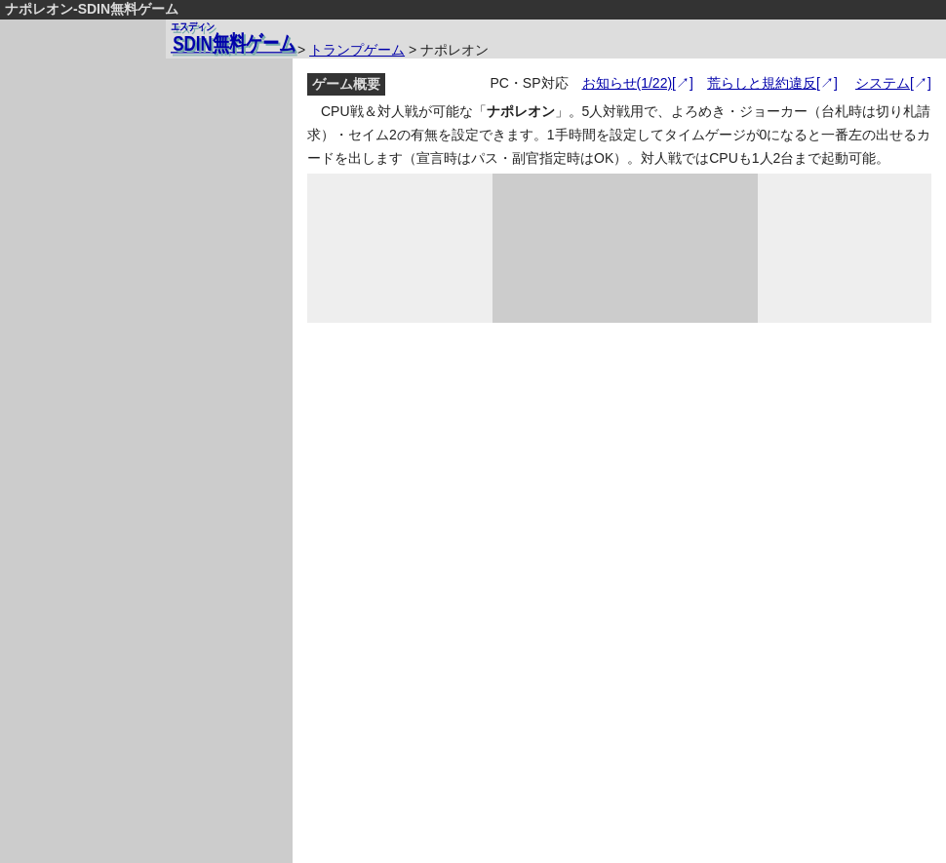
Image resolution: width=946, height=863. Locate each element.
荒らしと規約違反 (761, 83)
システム (882, 83)
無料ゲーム (233, 37)
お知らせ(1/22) (627, 83)
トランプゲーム (357, 50)
